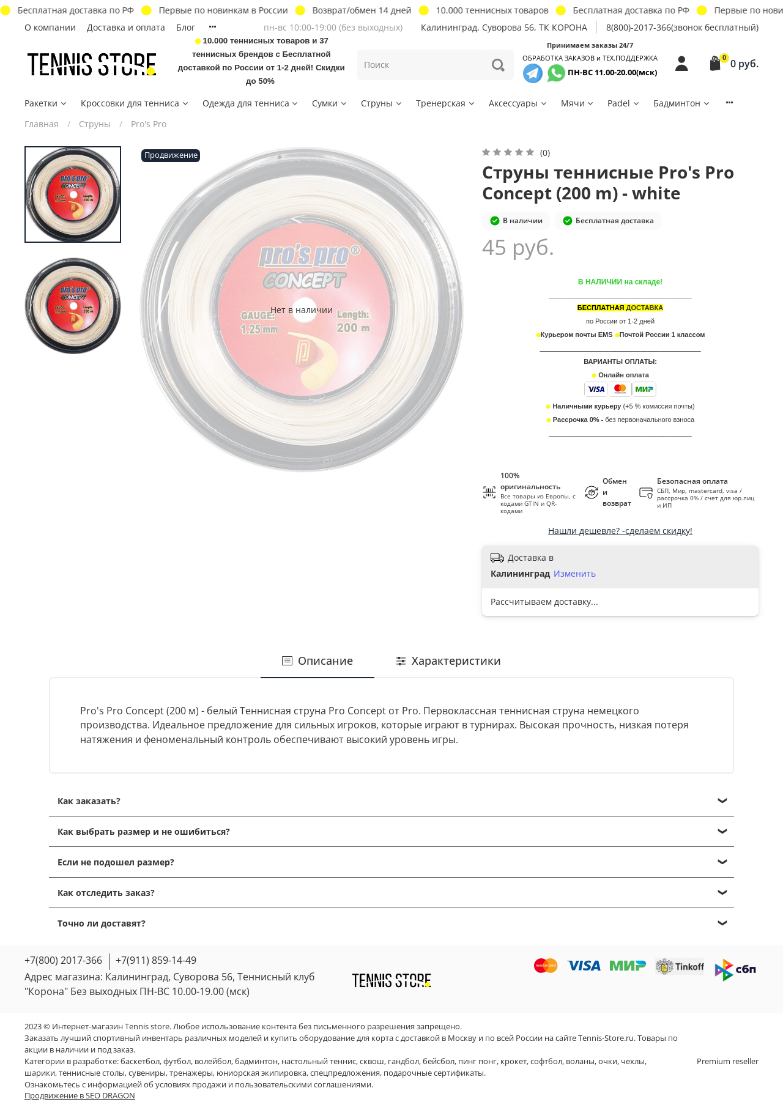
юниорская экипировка (261, 1073)
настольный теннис (318, 1061)
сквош (372, 1061)
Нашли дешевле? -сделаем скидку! (620, 530)
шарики (39, 1073)
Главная (41, 124)
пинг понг (477, 1061)
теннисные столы (92, 1073)
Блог (185, 27)
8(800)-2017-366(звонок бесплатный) (682, 27)
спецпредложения (345, 1073)
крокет (513, 1061)
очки (607, 1061)
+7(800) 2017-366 (63, 960)
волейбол (213, 1061)
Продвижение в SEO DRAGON (79, 1095)
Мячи (578, 103)
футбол (177, 1061)
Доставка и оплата (126, 27)
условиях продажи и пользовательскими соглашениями (263, 1084)
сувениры (147, 1073)
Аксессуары (518, 103)
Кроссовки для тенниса (135, 103)
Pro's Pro (148, 124)
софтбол (546, 1061)
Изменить (575, 573)
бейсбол (439, 1061)
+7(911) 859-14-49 (156, 960)
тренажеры (191, 1073)
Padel (623, 103)
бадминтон (256, 1061)
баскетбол (140, 1061)
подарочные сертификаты (434, 1073)
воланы (580, 1061)
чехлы (633, 1061)
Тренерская (446, 103)
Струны (382, 103)
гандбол (403, 1061)
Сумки (330, 103)
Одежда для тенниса (251, 103)
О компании (50, 27)
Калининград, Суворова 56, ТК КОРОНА (504, 27)
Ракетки (46, 103)
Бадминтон (682, 103)
